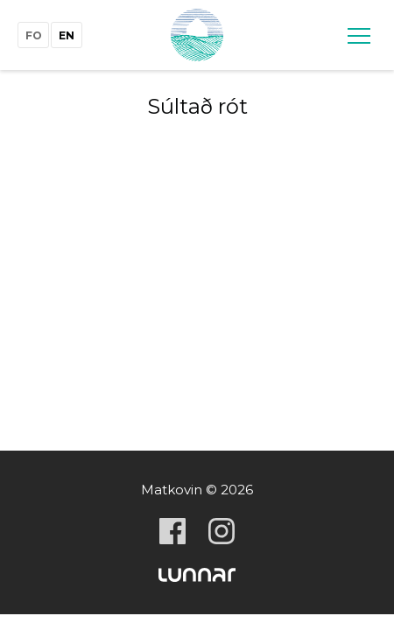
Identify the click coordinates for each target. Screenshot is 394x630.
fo (33, 35)
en (66, 35)
